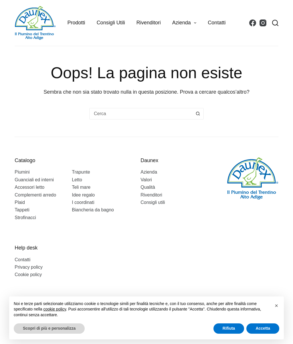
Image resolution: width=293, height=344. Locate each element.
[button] (276, 305)
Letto (77, 179)
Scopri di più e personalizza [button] (49, 328)
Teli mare (81, 187)
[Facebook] (252, 22)
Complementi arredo (35, 194)
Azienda (185, 22)
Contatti (216, 22)
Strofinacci (25, 217)
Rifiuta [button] (229, 328)
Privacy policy (29, 267)
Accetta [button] (263, 328)
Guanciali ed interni (34, 179)
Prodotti (76, 22)
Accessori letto (29, 187)
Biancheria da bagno (93, 209)
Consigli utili (111, 22)
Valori (146, 179)
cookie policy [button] (54, 309)
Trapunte (81, 172)
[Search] (275, 23)
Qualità (147, 187)
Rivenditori (148, 22)
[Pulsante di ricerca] (197, 113)
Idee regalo (83, 194)
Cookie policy (28, 274)
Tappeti (22, 209)
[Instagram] (263, 22)
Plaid (20, 202)
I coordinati (83, 202)
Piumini (22, 172)
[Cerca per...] (141, 113)
